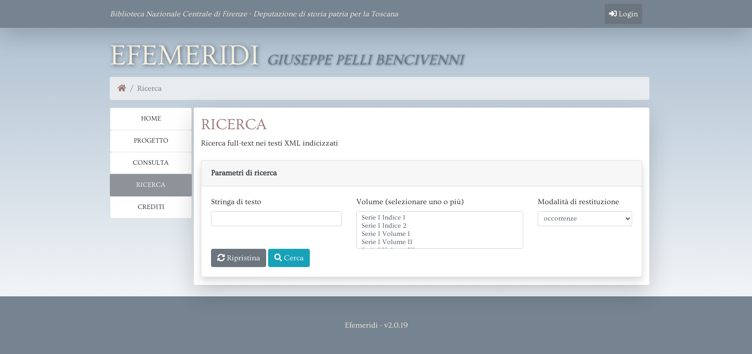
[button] (421, 173)
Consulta (151, 163)
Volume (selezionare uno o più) (410, 201)
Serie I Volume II (440, 242)
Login (623, 14)
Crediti (151, 207)
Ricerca (150, 185)
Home (151, 118)
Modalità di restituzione (578, 201)
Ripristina (238, 258)
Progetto (151, 141)
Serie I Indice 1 (440, 218)
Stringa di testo (236, 201)
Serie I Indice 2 (440, 226)
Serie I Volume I (440, 234)
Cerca (289, 258)
